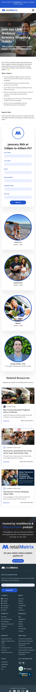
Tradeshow (4, 662)
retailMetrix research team (14, 447)
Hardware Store (5, 647)
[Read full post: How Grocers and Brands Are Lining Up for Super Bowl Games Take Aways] (18, 437)
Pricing (20, 608)
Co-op (3, 645)
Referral (20, 601)
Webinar (20, 624)
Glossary (3, 666)
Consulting (4, 626)
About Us (21, 598)
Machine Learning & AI (7, 624)
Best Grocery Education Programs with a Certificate (16, 411)
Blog (19, 617)
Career (3, 628)
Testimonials (22, 605)
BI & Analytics (5, 621)
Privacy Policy (22, 628)
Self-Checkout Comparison (25, 641)
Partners (20, 603)
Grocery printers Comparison (26, 650)
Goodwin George (11, 406)
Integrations (21, 619)
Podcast (20, 626)
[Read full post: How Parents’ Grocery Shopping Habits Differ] (18, 478)
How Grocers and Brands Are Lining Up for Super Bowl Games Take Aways (17, 453)
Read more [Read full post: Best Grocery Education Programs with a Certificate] (6, 421)
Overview (4, 617)
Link (2, 669)
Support (20, 621)
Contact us (21, 610)
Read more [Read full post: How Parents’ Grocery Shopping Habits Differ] (6, 502)
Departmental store (6, 652)
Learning (20, 631)
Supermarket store (6, 639)
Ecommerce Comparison (25, 639)
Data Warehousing (6, 619)
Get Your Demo (18, 561)
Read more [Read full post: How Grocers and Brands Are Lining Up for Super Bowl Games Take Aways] (6, 461)
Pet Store (4, 650)
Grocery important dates (25, 647)
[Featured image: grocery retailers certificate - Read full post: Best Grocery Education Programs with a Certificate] (18, 396)
